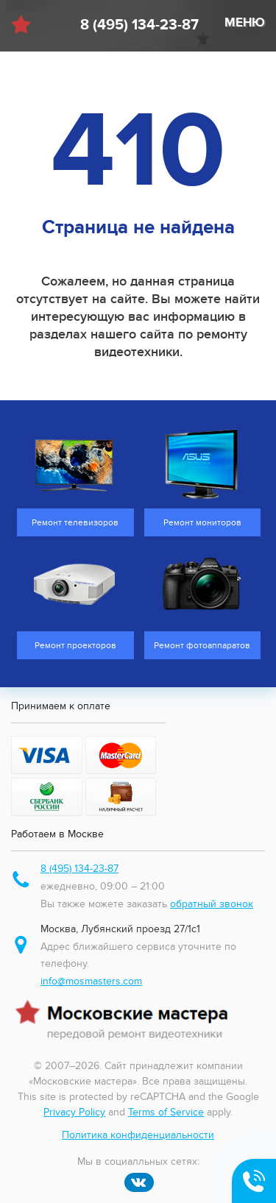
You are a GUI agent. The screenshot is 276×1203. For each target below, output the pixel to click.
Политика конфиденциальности (138, 1135)
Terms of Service (166, 1112)
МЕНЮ (244, 22)
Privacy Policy (74, 1112)
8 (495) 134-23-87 (139, 25)
